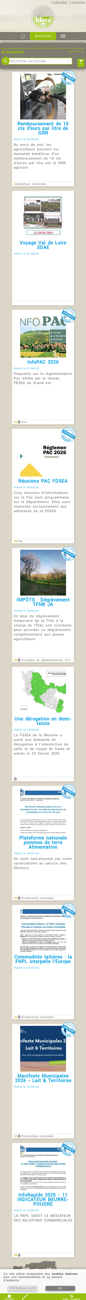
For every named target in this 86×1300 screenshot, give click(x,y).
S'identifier (59, 2)
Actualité (43, 36)
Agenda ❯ (76, 51)
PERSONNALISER (22, 1288)
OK (60, 1288)
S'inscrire (78, 2)
